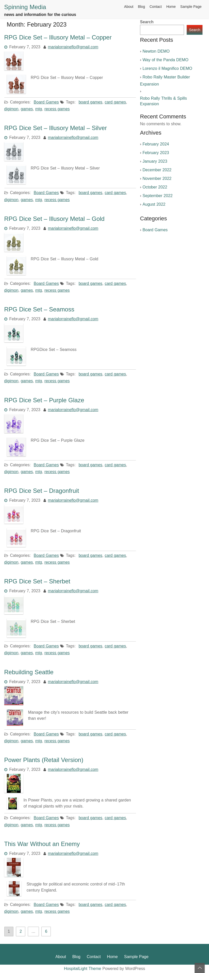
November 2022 (157, 178)
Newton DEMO (156, 51)
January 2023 (155, 161)
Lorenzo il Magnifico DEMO (167, 68)
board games (90, 102)
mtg (38, 109)
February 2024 (156, 144)
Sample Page (190, 6)
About (128, 6)
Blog (141, 6)
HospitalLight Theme (83, 968)
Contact (156, 6)
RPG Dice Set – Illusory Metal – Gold (54, 219)
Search (146, 22)
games (27, 109)
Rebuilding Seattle (29, 672)
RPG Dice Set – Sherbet (37, 581)
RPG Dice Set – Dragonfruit (41, 491)
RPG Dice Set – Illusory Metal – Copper (58, 37)
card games (115, 102)
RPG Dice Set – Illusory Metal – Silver (55, 128)
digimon (11, 109)
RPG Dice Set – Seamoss (39, 309)
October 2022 (155, 187)
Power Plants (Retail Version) (43, 760)
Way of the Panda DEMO (165, 60)
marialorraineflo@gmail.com (73, 47)
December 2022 (157, 170)
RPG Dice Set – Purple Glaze (44, 400)
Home (171, 6)
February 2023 (156, 153)
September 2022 (158, 196)
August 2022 (154, 204)
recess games (57, 109)
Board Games (46, 102)
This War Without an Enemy (42, 844)
